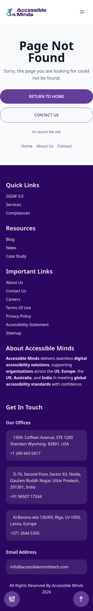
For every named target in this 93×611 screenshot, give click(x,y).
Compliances (18, 213)
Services (13, 204)
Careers (13, 299)
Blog (10, 239)
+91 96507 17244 (26, 496)
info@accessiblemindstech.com (39, 568)
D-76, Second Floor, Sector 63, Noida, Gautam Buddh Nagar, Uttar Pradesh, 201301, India (45, 480)
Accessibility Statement (27, 324)
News (11, 247)
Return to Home (46, 96)
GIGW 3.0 (14, 196)
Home (26, 146)
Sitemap (13, 333)
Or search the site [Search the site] (46, 131)
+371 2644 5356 (24, 533)
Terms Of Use (18, 307)
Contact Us (46, 115)
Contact (65, 146)
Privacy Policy (18, 316)
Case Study (16, 256)
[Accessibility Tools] (12, 599)
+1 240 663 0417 (25, 453)
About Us (45, 146)
